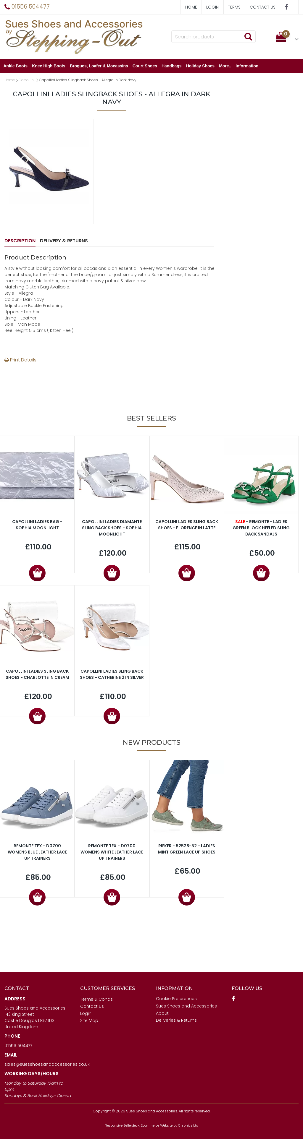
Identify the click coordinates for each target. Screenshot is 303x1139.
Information (248, 66)
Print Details (20, 359)
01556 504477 (18, 1046)
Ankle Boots (16, 66)
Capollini (27, 79)
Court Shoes (145, 66)
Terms (234, 7)
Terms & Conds (96, 999)
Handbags (173, 66)
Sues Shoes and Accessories (186, 1006)
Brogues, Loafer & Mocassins (100, 66)
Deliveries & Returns (176, 1020)
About (162, 1013)
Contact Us (262, 7)
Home (191, 7)
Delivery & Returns (64, 240)
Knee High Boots (50, 66)
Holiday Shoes (201, 66)
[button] (287, 36)
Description (20, 240)
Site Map (89, 1020)
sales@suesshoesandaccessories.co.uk (47, 1064)
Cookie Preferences (176, 999)
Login (212, 7)
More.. (226, 66)
